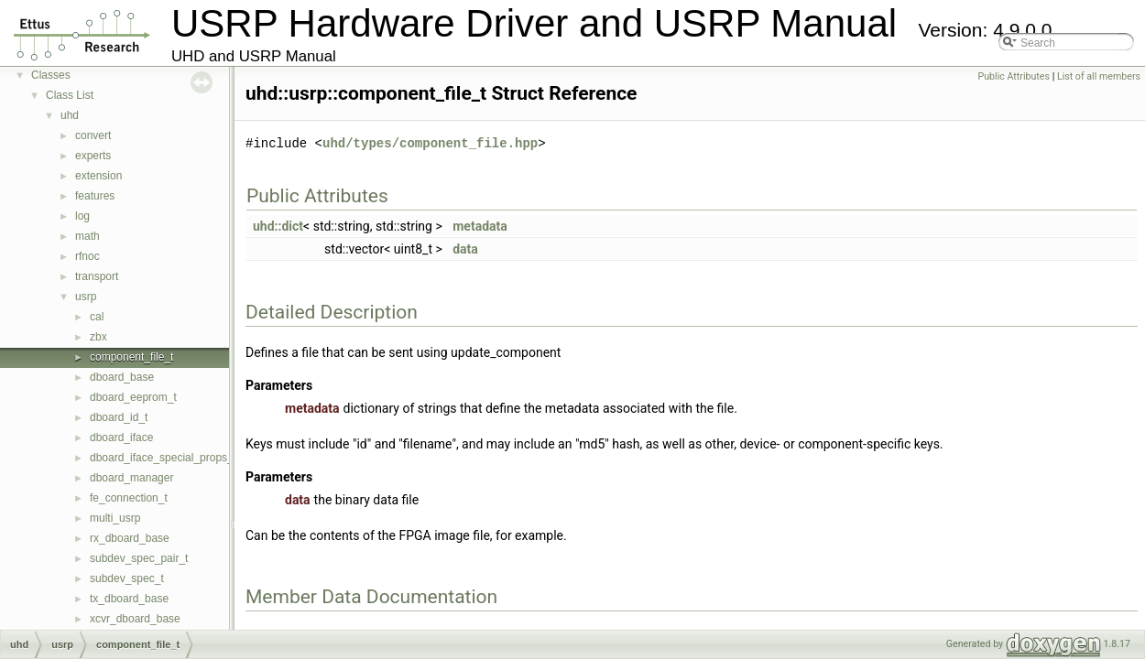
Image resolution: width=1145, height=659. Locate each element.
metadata (480, 226)
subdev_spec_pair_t (139, 558)
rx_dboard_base (129, 538)
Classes (51, 75)
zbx (98, 336)
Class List (69, 95)
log (82, 216)
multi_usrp (115, 518)
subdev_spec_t (127, 578)
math (87, 236)
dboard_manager (131, 477)
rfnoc (87, 256)
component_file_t (131, 357)
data (465, 249)
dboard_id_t (118, 417)
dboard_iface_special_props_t (163, 457)
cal (97, 316)
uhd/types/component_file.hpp (430, 143)
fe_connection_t (129, 498)
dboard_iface (121, 437)
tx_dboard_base (129, 598)
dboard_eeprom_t (133, 397)
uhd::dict (278, 226)
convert (93, 135)
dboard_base (122, 377)
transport (96, 276)
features (94, 195)
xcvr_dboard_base (135, 618)
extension (98, 175)
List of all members (1098, 76)
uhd (69, 115)
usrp (85, 296)
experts (93, 155)
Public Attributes (1013, 76)
